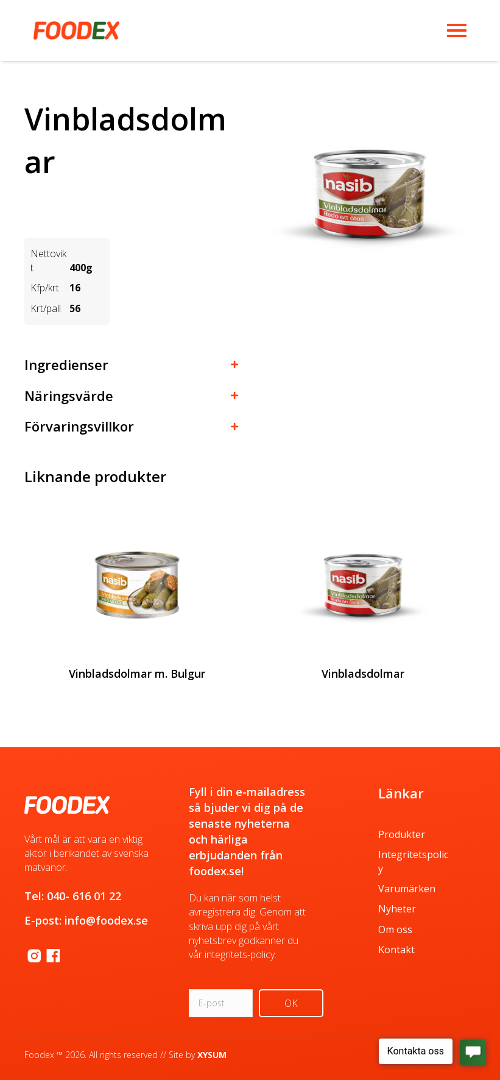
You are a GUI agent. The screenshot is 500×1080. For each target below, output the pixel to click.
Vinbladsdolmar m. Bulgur (137, 673)
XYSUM (212, 1054)
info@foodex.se (106, 920)
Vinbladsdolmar (363, 673)
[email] (221, 1003)
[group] (137, 617)
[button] (131, 361)
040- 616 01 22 (84, 896)
